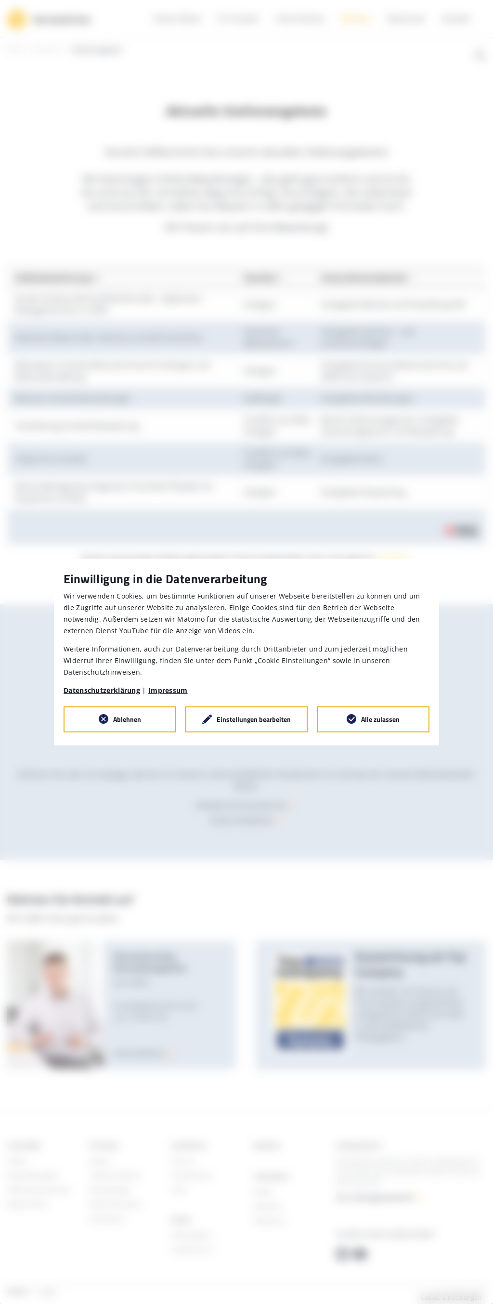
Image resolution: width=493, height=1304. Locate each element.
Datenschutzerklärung (102, 690)
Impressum (168, 690)
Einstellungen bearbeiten (254, 719)
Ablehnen (127, 719)
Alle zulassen (380, 719)
